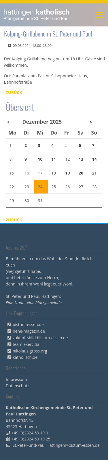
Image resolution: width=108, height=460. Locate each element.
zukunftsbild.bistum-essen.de (40, 337)
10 (40, 159)
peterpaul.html (37, 15)
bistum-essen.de (28, 324)
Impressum (16, 379)
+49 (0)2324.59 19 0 (30, 433)
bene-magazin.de (29, 331)
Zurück (14, 92)
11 (53, 159)
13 (81, 159)
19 (67, 173)
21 (94, 173)
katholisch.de (25, 357)
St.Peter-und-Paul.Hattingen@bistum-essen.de (56, 445)
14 (94, 159)
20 (81, 173)
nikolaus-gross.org (30, 351)
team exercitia (26, 344)
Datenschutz (17, 385)
